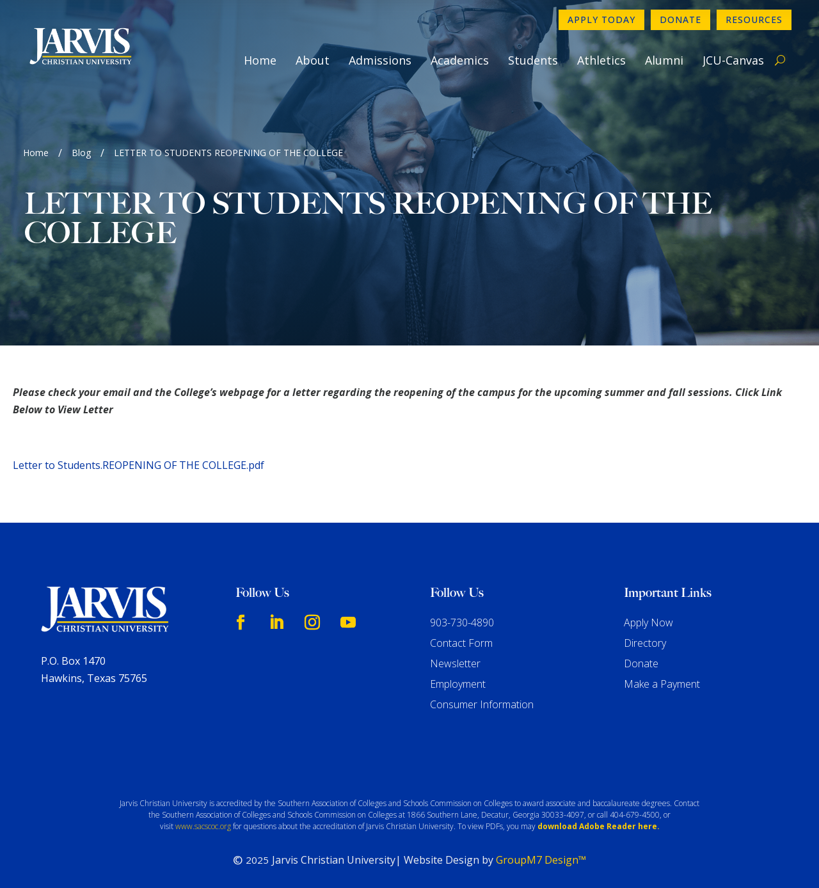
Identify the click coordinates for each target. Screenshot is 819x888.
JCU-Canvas (733, 60)
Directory (645, 643)
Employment (458, 684)
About (313, 60)
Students (533, 60)
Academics (460, 60)
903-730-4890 (462, 622)
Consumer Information (482, 704)
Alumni (664, 60)
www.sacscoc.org (203, 826)
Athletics (601, 60)
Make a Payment (662, 684)
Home (260, 60)
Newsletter (455, 663)
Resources (754, 19)
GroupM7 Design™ (541, 860)
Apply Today (601, 19)
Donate (680, 19)
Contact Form (461, 643)
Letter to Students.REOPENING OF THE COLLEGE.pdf (138, 465)
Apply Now (648, 622)
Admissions (380, 60)
